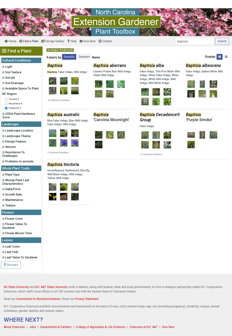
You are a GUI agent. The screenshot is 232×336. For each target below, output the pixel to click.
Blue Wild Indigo (78, 120)
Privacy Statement (87, 299)
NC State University (16, 287)
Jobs (32, 327)
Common (84, 56)
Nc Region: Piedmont (60, 50)
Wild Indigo (80, 72)
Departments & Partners (56, 327)
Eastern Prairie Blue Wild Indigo (112, 71)
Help (72, 41)
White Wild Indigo (159, 79)
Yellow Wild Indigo (58, 178)
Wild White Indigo (159, 83)
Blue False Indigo (57, 120)
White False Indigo (159, 75)
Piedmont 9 (15, 108)
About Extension (14, 327)
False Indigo (65, 72)
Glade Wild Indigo (104, 75)
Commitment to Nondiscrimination (38, 299)
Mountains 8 (15, 103)
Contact (105, 41)
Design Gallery (52, 41)
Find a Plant (28, 41)
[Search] (194, 41)
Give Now (88, 41)
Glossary (11, 265)
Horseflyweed (55, 170)
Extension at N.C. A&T (144, 327)
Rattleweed (72, 170)
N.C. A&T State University (51, 287)
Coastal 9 (14, 99)
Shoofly (84, 170)
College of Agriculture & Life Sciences (100, 327)
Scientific (69, 56)
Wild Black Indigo (57, 174)
